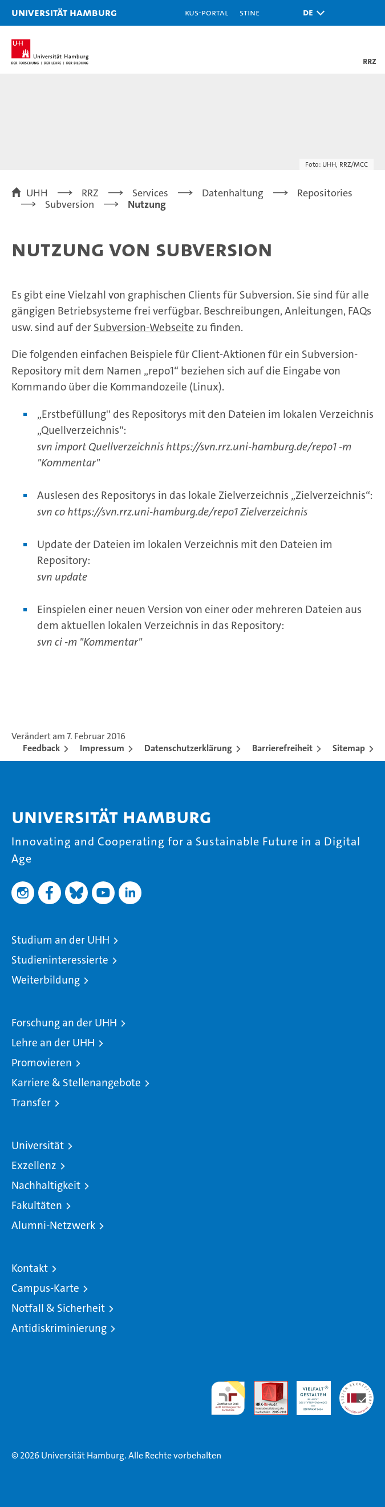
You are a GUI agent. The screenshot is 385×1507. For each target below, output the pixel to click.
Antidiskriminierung (59, 1328)
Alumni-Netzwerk (53, 1225)
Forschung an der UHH (64, 1023)
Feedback (41, 748)
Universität (37, 1145)
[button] (311, 13)
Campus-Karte (45, 1288)
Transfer (31, 1102)
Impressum (102, 748)
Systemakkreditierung (356, 1387)
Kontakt (29, 1268)
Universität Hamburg (64, 12)
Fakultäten (36, 1205)
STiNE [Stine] (250, 12)
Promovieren (41, 1062)
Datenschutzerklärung (188, 748)
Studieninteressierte (59, 960)
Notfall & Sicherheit (58, 1308)
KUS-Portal (206, 12)
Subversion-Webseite (144, 327)
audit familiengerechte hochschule (228, 1398)
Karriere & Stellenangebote (76, 1082)
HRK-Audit (307, 1393)
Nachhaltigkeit (45, 1185)
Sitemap (349, 748)
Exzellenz (33, 1165)
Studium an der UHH (60, 940)
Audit (264, 1387)
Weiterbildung (45, 980)
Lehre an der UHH (53, 1042)
